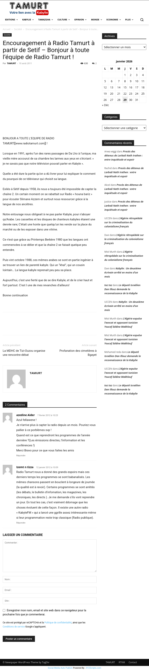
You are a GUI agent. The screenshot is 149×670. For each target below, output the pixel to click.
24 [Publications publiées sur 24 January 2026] (136, 93)
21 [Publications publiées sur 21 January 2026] (118, 93)
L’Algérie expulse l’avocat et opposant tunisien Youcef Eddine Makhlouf (123, 322)
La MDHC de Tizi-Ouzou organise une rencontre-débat (24, 353)
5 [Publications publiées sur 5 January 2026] (105, 81)
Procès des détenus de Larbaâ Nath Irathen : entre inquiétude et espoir (123, 155)
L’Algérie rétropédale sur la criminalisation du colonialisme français (123, 222)
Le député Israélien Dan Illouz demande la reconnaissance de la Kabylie (122, 289)
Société (18, 29)
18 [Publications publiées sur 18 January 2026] (143, 87)
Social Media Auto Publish (60, 668)
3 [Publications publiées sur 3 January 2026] (137, 75)
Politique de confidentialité (58, 622)
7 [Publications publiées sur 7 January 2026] (119, 81)
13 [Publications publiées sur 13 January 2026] (111, 87)
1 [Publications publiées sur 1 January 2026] (125, 75)
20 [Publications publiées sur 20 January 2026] (111, 93)
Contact (133, 662)
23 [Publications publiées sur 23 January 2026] (130, 93)
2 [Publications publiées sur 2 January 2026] (131, 75)
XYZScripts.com (93, 668)
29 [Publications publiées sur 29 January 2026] (124, 100)
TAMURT (11, 63)
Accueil (6, 29)
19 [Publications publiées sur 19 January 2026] (105, 93)
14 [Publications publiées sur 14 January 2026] (118, 87)
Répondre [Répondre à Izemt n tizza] (20, 523)
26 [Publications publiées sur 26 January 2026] (105, 100)
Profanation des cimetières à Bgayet (78, 353)
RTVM (122, 662)
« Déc (105, 105)
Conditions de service (14, 626)
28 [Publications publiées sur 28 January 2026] (118, 100)
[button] (141, 19)
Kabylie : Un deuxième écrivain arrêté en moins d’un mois (122, 272)
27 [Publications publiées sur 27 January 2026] (111, 100)
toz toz (108, 285)
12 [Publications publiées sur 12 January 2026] (105, 87)
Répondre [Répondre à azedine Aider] (20, 455)
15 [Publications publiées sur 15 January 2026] (124, 87)
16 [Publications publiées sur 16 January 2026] (130, 87)
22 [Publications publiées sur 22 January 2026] (124, 93)
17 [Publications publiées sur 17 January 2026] (136, 87)
